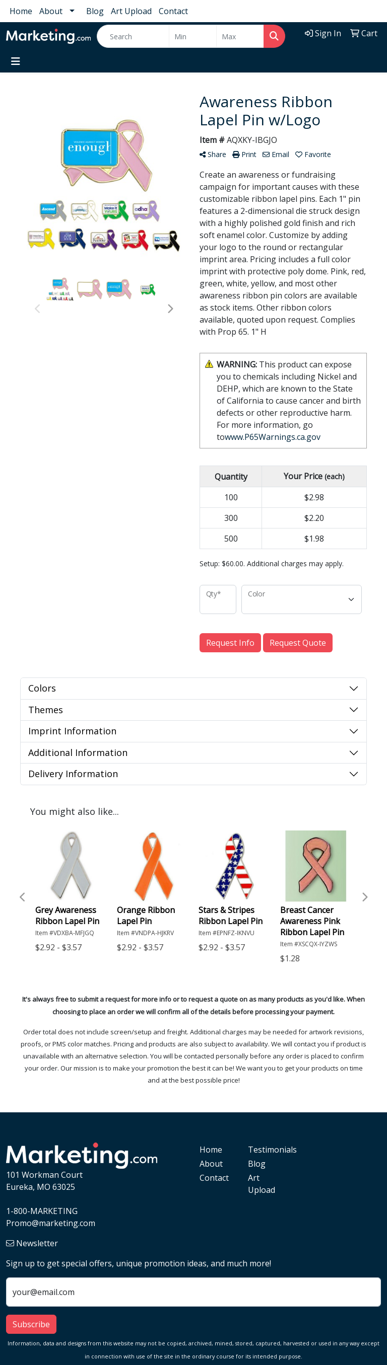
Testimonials (266, 1149)
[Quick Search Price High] (240, 36)
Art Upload (131, 11)
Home (21, 11)
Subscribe (31, 1324)
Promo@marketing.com (50, 1223)
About (50, 11)
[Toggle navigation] (15, 61)
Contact (173, 11)
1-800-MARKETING (42, 1211)
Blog (95, 11)
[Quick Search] (133, 36)
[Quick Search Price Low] (193, 36)
